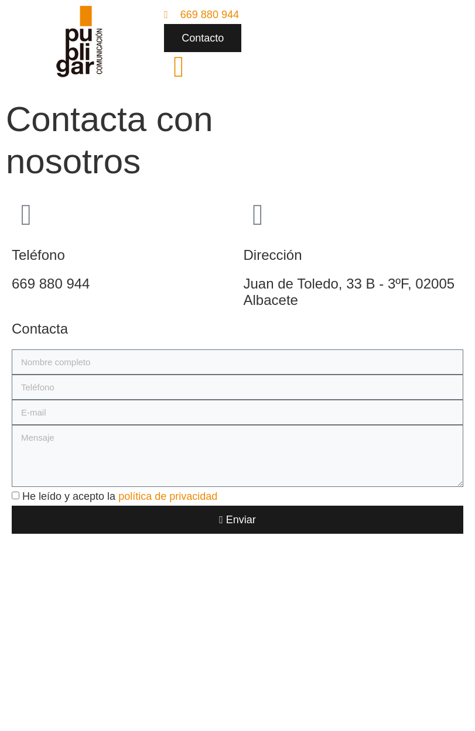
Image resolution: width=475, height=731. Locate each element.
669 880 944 (51, 283)
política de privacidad (167, 496)
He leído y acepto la (119, 496)
